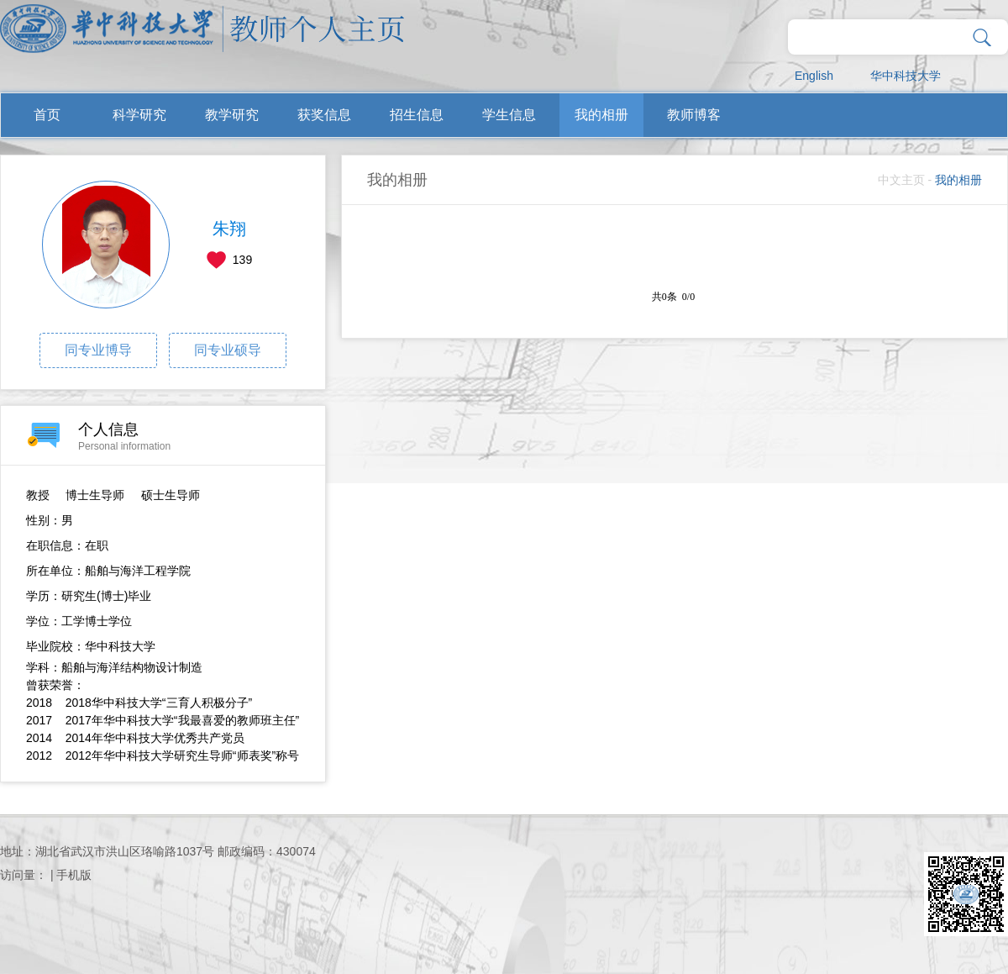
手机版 (74, 875)
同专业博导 (98, 350)
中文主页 (901, 180)
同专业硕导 (227, 350)
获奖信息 (324, 115)
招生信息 (417, 115)
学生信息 (509, 115)
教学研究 (232, 115)
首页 (47, 115)
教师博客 (694, 115)
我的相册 (601, 115)
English (814, 75)
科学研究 (139, 115)
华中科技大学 (905, 75)
